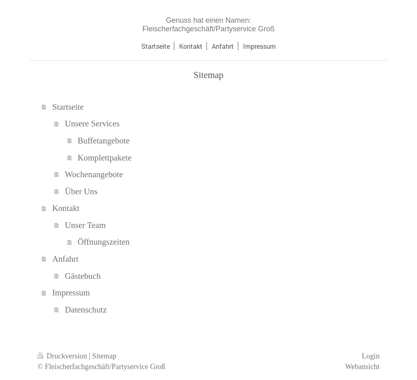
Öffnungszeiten (104, 241)
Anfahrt (65, 258)
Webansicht (362, 367)
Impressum (71, 292)
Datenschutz (86, 309)
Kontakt (65, 208)
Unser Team (85, 225)
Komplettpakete (105, 157)
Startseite (67, 106)
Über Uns (81, 191)
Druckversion (63, 356)
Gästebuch (83, 275)
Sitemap (104, 356)
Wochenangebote (94, 174)
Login (371, 356)
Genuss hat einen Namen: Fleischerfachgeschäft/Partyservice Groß (208, 24)
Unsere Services (92, 123)
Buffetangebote (104, 140)
